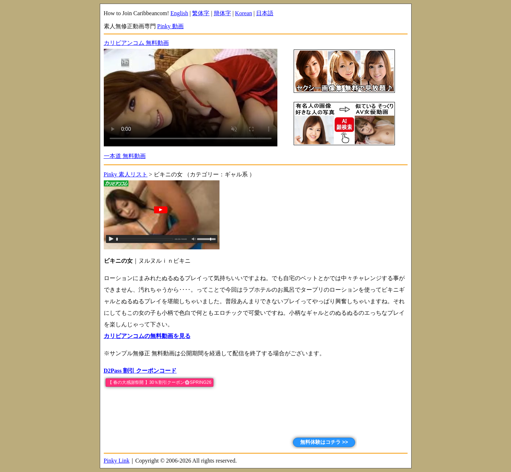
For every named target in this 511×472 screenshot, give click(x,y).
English (179, 13)
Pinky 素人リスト (126, 174)
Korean (243, 13)
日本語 (264, 13)
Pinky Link (117, 461)
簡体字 (222, 13)
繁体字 (200, 13)
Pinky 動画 (170, 26)
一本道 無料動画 (125, 156)
